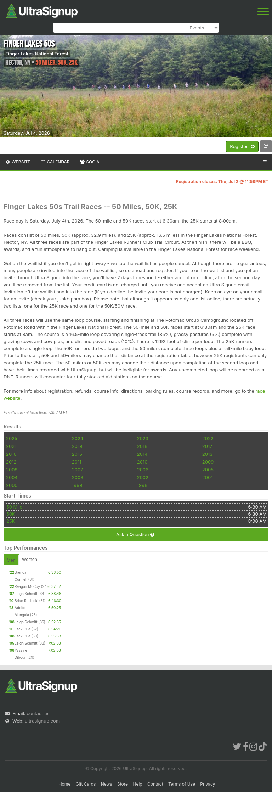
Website (17, 161)
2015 (77, 454)
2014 (142, 454)
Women (29, 559)
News (106, 784)
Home (65, 784)
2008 (11, 469)
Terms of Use (181, 784)
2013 (207, 454)
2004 (12, 477)
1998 (142, 485)
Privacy (207, 784)
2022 (208, 438)
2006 (142, 469)
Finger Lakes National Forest (36, 53)
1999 (77, 485)
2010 (142, 462)
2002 (142, 477)
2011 (76, 462)
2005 (208, 469)
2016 (11, 454)
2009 (208, 462)
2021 (11, 446)
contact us (38, 713)
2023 (142, 438)
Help (137, 784)
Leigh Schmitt (26, 593)
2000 (12, 485)
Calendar (55, 161)
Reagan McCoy (27, 586)
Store (122, 784)
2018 (142, 446)
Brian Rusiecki (26, 601)
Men (11, 560)
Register (242, 146)
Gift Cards (86, 784)
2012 (11, 462)
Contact (155, 784)
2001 (207, 477)
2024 (77, 438)
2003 (77, 477)
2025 (11, 438)
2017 (207, 446)
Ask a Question (135, 534)
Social (90, 161)
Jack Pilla (22, 629)
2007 (77, 469)
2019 (77, 446)
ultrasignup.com (42, 721)
